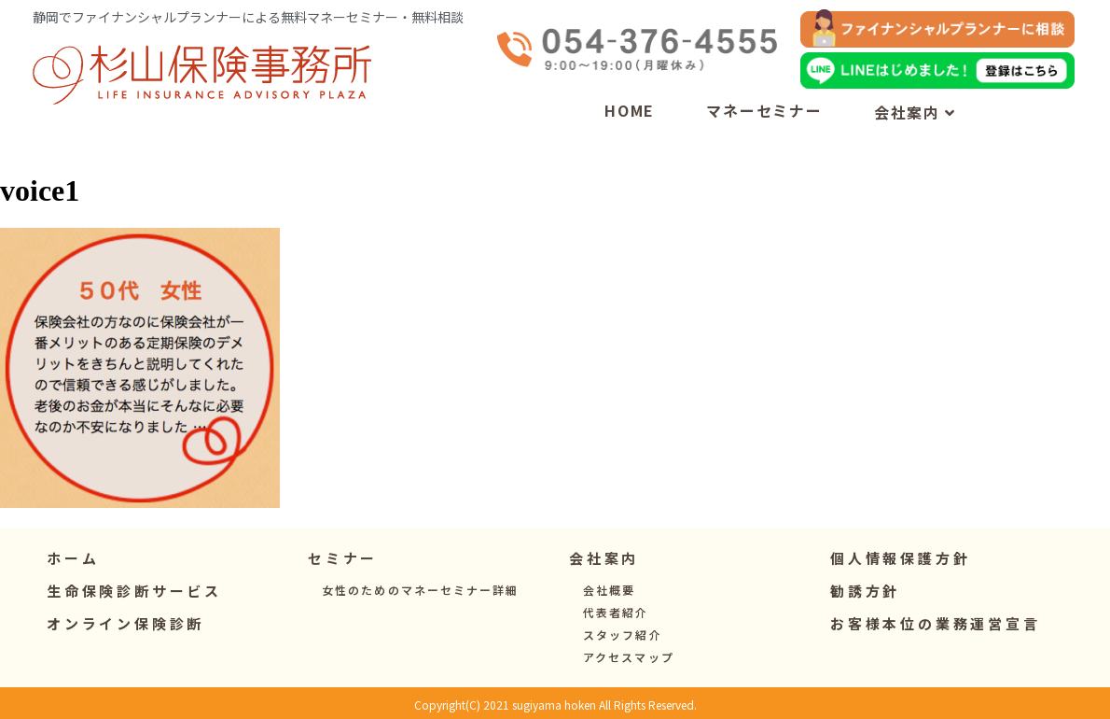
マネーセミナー (764, 110)
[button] (342, 558)
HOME (629, 110)
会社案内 (915, 112)
